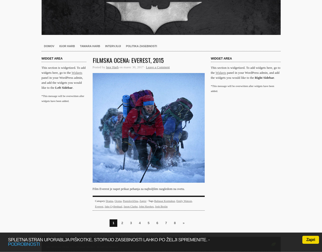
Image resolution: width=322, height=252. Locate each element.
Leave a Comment (158, 67)
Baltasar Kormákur (164, 200)
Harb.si (161, 17)
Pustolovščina (130, 200)
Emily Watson (184, 200)
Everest (99, 206)
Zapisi (142, 200)
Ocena (118, 200)
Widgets (77, 73)
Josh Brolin (161, 206)
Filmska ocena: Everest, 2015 (128, 60)
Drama (109, 200)
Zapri (310, 240)
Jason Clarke (131, 206)
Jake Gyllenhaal (113, 206)
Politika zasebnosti (141, 46)
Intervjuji (113, 46)
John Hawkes (146, 206)
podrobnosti (24, 244)
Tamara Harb (90, 46)
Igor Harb (67, 46)
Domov (49, 46)
